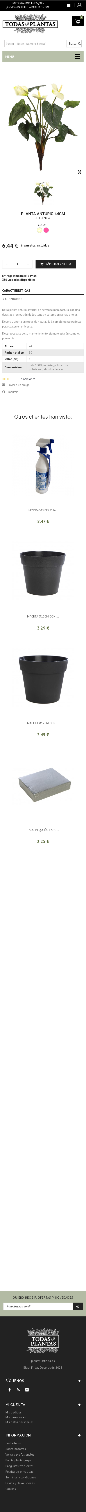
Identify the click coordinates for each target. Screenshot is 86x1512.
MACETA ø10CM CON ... (43, 616)
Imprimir (13, 392)
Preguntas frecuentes (19, 1466)
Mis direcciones (15, 1417)
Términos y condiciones (20, 1477)
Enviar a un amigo (19, 385)
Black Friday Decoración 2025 (43, 1368)
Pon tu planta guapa (18, 1460)
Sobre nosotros (15, 1449)
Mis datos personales (19, 1422)
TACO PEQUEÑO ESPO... (43, 830)
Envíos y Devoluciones (20, 1483)
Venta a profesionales (19, 1454)
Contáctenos (13, 1443)
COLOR (42, 225)
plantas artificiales (43, 1361)
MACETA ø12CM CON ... (43, 723)
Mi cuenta (15, 1405)
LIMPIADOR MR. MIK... (43, 510)
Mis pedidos (13, 1412)
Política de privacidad (19, 1472)
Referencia (42, 218)
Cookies (10, 1489)
